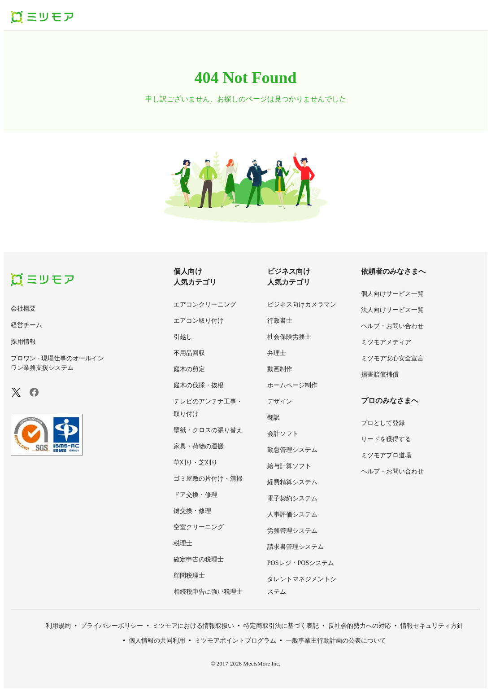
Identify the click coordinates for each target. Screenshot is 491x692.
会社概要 (23, 308)
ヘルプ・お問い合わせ (392, 326)
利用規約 (58, 625)
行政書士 (279, 320)
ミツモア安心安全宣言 (392, 358)
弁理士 (276, 353)
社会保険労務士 (289, 336)
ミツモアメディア (386, 342)
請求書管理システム (295, 546)
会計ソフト (283, 433)
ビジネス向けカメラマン (301, 304)
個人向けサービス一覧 (392, 293)
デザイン (279, 401)
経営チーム (26, 325)
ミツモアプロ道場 (386, 455)
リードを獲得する (386, 439)
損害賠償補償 (380, 374)
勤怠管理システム (292, 450)
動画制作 (279, 369)
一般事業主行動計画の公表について (336, 640)
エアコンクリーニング (205, 304)
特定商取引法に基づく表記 (281, 625)
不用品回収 (189, 353)
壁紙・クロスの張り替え (208, 430)
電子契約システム (292, 498)
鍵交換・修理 (192, 511)
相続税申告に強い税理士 (208, 591)
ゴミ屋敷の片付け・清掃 (208, 478)
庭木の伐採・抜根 (199, 385)
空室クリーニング (199, 527)
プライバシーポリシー (111, 625)
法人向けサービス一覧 (392, 310)
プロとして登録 (383, 423)
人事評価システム (292, 514)
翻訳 (273, 417)
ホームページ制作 (292, 385)
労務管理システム (292, 530)
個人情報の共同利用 (157, 640)
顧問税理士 (189, 575)
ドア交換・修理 (195, 494)
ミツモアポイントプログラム (235, 640)
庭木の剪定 (189, 369)
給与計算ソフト (289, 466)
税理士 (183, 543)
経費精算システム (292, 482)
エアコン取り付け (199, 320)
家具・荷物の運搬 (199, 446)
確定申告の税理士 (199, 559)
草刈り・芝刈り (195, 462)
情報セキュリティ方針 (431, 625)
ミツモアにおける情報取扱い (193, 625)
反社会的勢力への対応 (359, 625)
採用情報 (23, 341)
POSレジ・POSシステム (300, 563)
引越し (183, 336)
